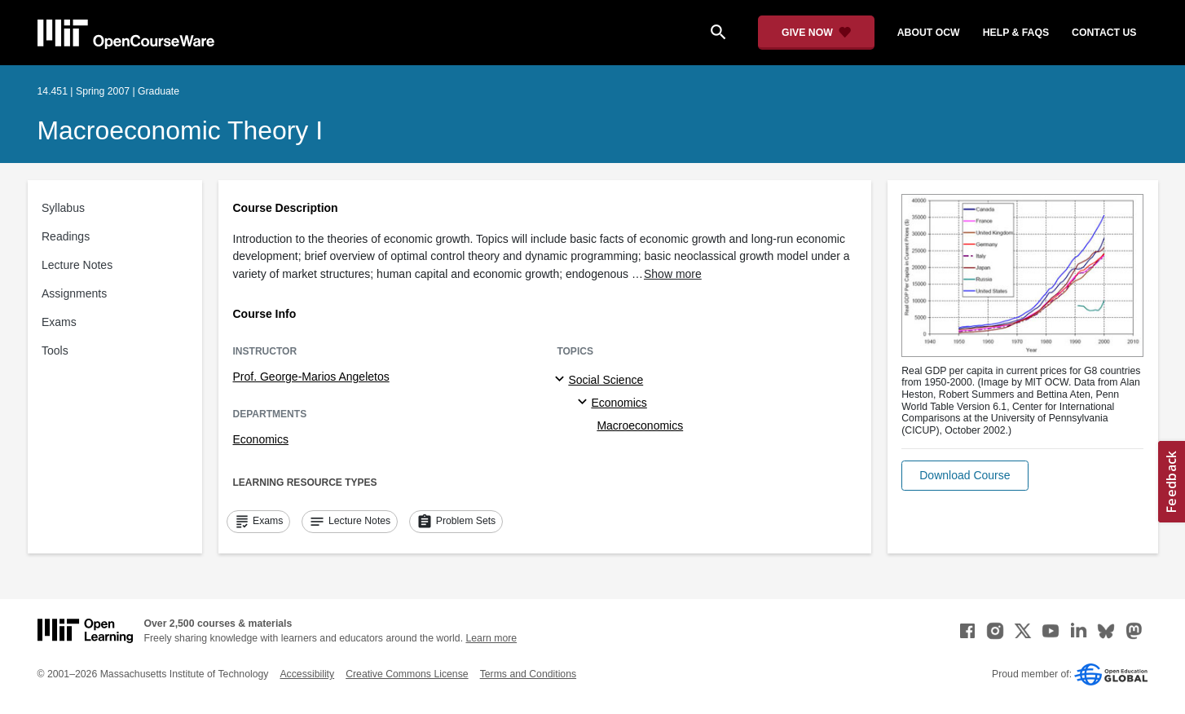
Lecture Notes (77, 264)
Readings (66, 236)
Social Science (605, 379)
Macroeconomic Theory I (180, 130)
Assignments (74, 293)
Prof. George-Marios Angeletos (311, 376)
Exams (59, 321)
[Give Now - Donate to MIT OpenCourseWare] (816, 32)
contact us (1104, 32)
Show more (673, 273)
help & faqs (1016, 32)
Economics (261, 439)
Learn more (491, 638)
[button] (964, 476)
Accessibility (307, 674)
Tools (55, 350)
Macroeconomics (640, 425)
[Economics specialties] (585, 402)
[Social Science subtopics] (562, 379)
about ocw (928, 32)
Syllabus (63, 207)
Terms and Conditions (528, 674)
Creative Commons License (407, 674)
